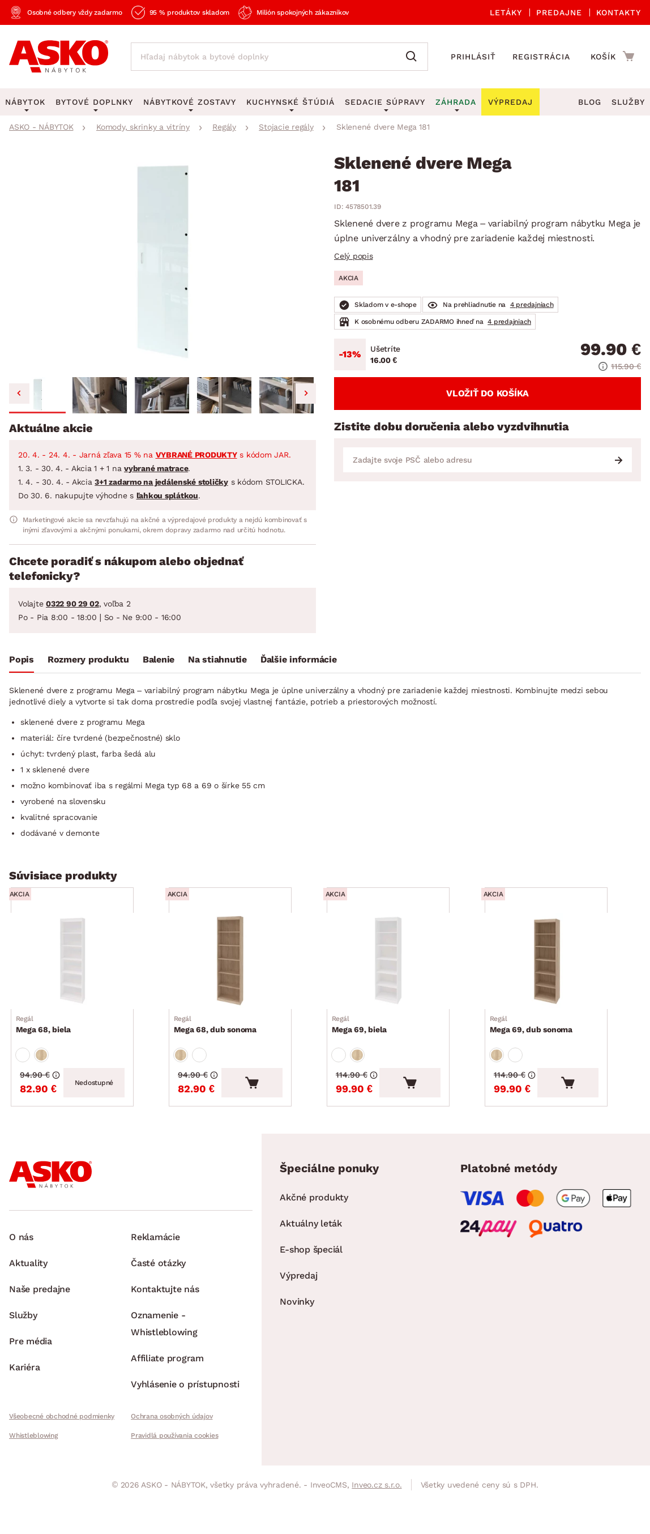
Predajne (559, 12)
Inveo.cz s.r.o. (376, 1515)
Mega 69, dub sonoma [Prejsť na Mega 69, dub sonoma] (535, 1041)
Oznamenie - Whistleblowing (164, 1354)
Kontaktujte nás (165, 1319)
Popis (21, 659)
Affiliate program (167, 1388)
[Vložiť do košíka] (283, 1113)
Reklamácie (155, 1267)
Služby (628, 101)
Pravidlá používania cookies (174, 1466)
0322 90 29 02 (72, 603)
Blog (589, 101)
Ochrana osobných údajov (171, 1447)
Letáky (506, 12)
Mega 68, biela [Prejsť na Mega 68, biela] (47, 1041)
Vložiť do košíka (487, 393)
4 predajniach (532, 305)
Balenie (158, 659)
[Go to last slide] (19, 393)
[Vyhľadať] (414, 56)
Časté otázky (158, 1293)
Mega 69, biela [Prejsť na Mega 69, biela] (363, 1041)
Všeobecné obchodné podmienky (61, 1447)
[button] (37, 395)
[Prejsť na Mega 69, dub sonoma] (562, 970)
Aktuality (28, 1293)
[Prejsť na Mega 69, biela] (404, 970)
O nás (21, 1267)
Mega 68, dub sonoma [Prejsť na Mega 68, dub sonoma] (219, 1041)
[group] (162, 263)
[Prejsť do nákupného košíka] (612, 56)
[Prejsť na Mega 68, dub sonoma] (246, 970)
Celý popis (353, 255)
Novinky (297, 1332)
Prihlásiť (473, 56)
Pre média (30, 1371)
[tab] (21, 661)
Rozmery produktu (88, 659)
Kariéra (24, 1397)
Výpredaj (298, 1306)
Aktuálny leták (311, 1254)
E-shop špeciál (311, 1280)
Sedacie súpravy (385, 101)
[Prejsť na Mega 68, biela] (88, 970)
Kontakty (618, 12)
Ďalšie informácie (298, 659)
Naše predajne (39, 1319)
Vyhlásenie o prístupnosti (185, 1414)
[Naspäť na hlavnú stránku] (58, 56)
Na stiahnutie (217, 659)
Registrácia (541, 56)
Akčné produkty (314, 1228)
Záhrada (455, 101)
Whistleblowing (33, 1466)
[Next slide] (306, 393)
